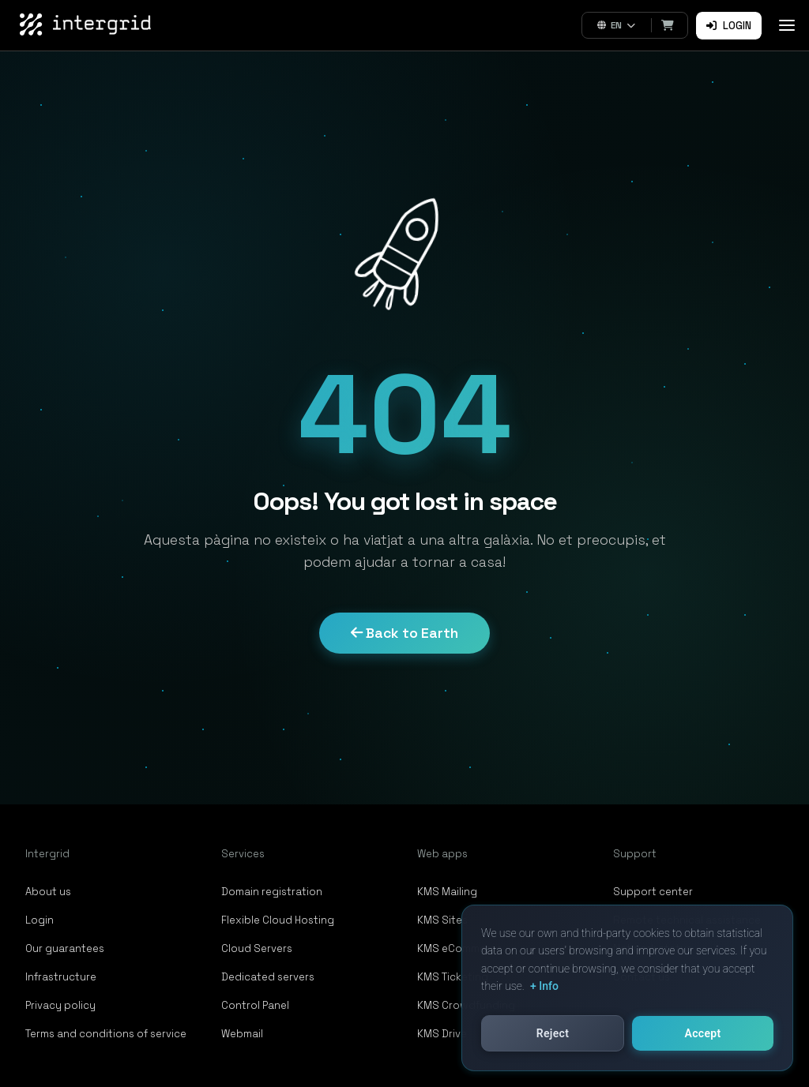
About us (48, 891)
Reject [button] (552, 1033)
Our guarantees (64, 948)
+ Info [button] (544, 986)
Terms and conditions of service (105, 1033)
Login (728, 25)
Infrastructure (60, 977)
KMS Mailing (447, 891)
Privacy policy (60, 1005)
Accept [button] (703, 1033)
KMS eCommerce (459, 948)
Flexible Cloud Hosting (277, 920)
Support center (653, 891)
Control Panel (255, 1005)
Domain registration (271, 891)
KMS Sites (442, 920)
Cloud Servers (256, 948)
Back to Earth (404, 633)
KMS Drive (442, 1033)
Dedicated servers (267, 977)
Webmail (242, 1033)
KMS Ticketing (452, 977)
